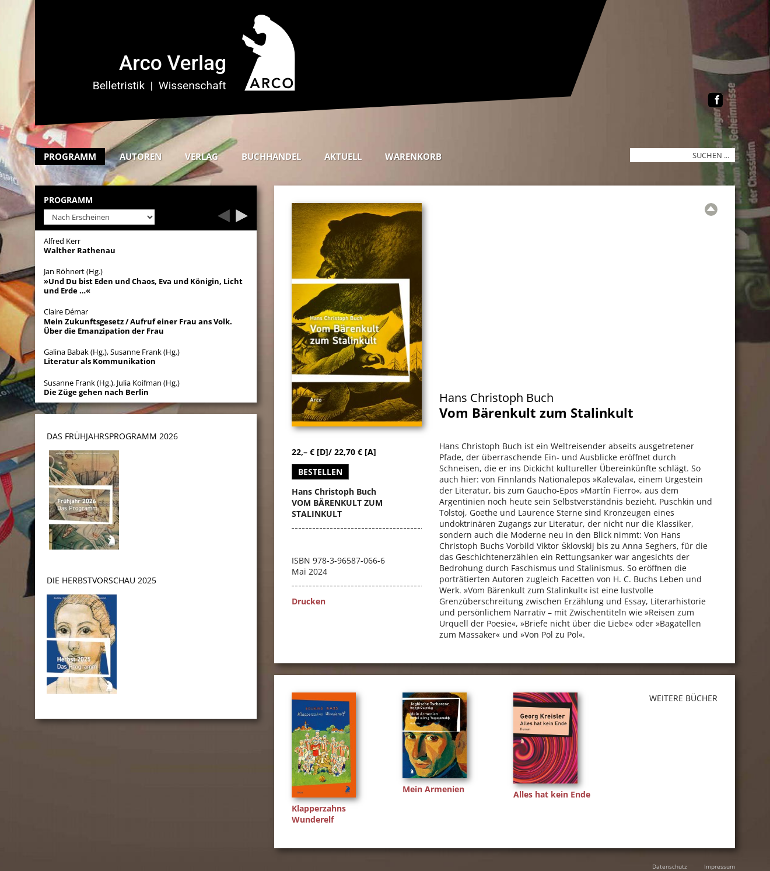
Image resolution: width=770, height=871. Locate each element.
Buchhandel (271, 156)
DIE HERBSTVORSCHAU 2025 (101, 580)
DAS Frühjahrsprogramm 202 (110, 436)
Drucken (309, 601)
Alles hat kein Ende (551, 794)
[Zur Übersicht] (711, 209)
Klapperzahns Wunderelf (319, 814)
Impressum (719, 866)
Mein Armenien (433, 789)
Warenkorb (413, 156)
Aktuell (343, 156)
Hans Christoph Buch (496, 397)
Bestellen (320, 471)
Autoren (141, 156)
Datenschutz (669, 866)
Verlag (201, 156)
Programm (70, 156)
